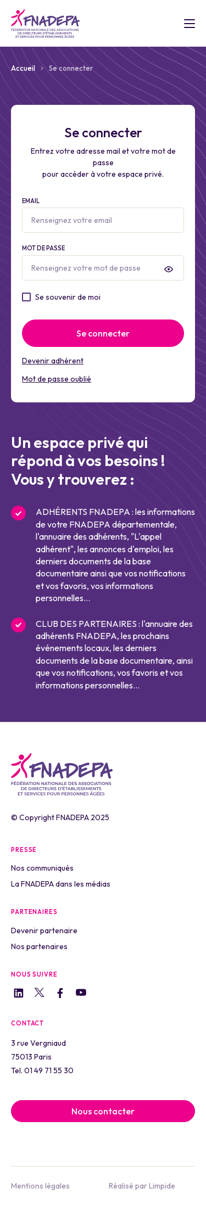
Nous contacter (103, 1111)
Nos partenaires (39, 946)
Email (103, 215)
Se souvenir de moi (68, 297)
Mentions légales (40, 1186)
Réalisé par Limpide (142, 1186)
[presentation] (168, 269)
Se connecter (103, 333)
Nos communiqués (42, 868)
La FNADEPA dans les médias (60, 884)
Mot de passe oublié (56, 379)
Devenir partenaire (44, 930)
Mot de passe (103, 262)
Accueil (23, 68)
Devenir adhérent (52, 361)
